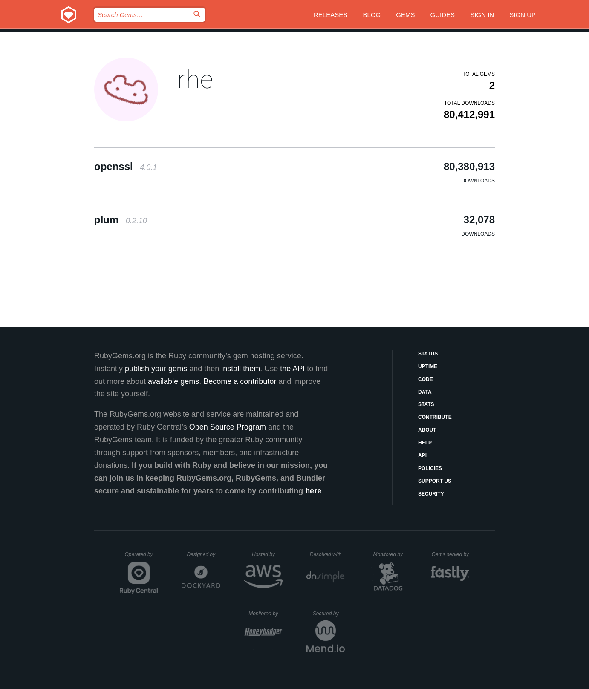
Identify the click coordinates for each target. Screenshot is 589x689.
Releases (330, 14)
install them (240, 368)
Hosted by (267, 554)
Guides (442, 14)
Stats (426, 404)
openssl (125, 166)
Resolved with (327, 554)
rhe (195, 79)
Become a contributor (239, 381)
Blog (372, 14)
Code (425, 379)
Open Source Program (227, 427)
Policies (430, 468)
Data (425, 392)
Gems (405, 14)
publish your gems (156, 368)
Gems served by (451, 554)
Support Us (434, 481)
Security (431, 494)
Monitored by (390, 554)
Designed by (203, 554)
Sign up (522, 14)
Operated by (141, 557)
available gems (173, 381)
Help (425, 443)
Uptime (427, 366)
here (313, 491)
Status (428, 354)
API (422, 455)
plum (120, 219)
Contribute (435, 417)
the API (292, 368)
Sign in (482, 14)
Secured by (329, 614)
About (427, 430)
